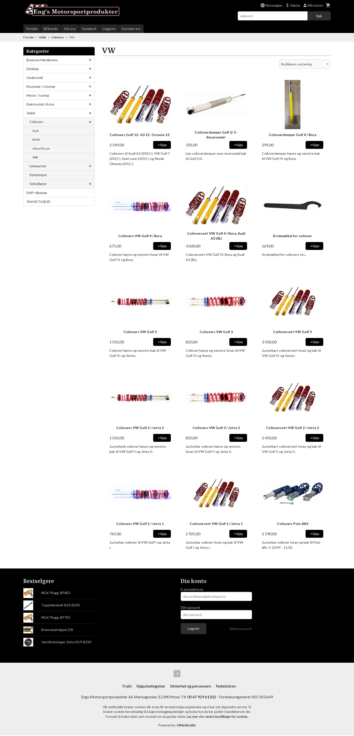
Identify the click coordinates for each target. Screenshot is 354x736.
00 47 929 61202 (201, 697)
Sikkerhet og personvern (190, 686)
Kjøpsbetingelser (150, 686)
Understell (35, 78)
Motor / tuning (38, 95)
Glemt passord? (240, 629)
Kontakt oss (131, 29)
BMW (36, 139)
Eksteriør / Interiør (41, 86)
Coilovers (36, 122)
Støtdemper (38, 175)
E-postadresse (192, 589)
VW (35, 157)
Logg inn (109, 29)
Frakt (127, 686)
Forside (32, 29)
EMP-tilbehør (37, 193)
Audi (35, 131)
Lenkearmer (38, 166)
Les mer (193, 717)
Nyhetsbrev (226, 686)
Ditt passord (190, 607)
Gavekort (89, 29)
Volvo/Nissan (41, 148)
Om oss (70, 29)
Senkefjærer (38, 184)
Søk (319, 16)
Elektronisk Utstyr (41, 104)
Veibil (31, 113)
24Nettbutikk (186, 726)
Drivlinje (33, 69)
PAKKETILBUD (38, 201)
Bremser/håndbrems (42, 60)
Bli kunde (51, 29)
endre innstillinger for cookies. (227, 717)
